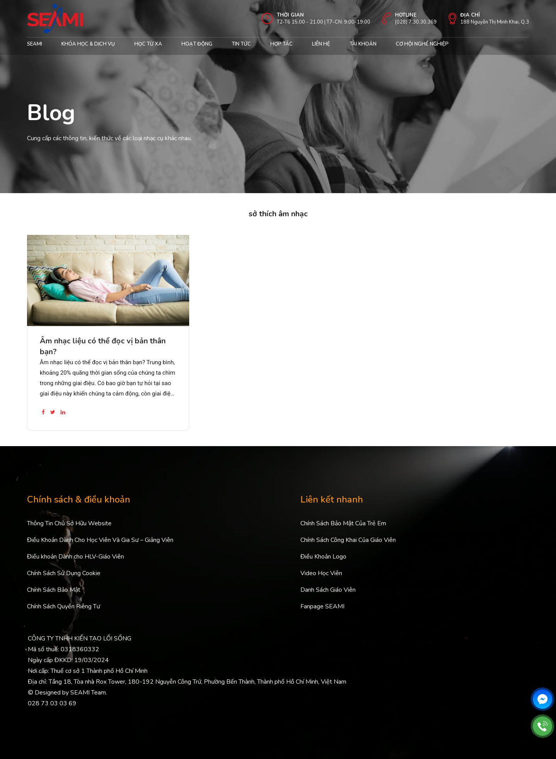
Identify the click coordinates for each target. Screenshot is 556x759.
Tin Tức (241, 44)
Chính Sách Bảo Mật (53, 590)
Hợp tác (281, 44)
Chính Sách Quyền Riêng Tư (63, 606)
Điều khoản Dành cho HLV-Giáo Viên (75, 556)
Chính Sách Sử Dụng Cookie (63, 573)
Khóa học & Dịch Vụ (88, 44)
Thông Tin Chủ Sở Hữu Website (69, 523)
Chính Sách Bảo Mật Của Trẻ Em (343, 523)
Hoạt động (196, 44)
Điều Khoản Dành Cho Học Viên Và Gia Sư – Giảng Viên (100, 540)
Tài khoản (362, 44)
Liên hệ (321, 44)
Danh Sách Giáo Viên (328, 590)
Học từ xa (148, 44)
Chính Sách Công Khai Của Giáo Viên (348, 540)
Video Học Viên (321, 573)
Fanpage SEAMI (322, 606)
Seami (34, 44)
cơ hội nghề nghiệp (422, 44)
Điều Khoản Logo (323, 556)
